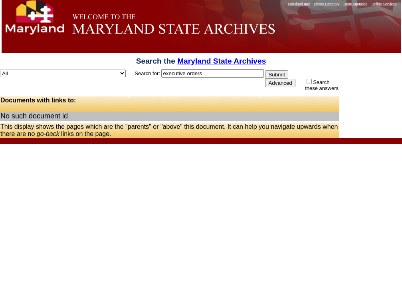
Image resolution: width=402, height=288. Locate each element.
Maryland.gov (299, 4)
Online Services (383, 4)
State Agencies (355, 4)
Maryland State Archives (221, 61)
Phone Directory (327, 4)
